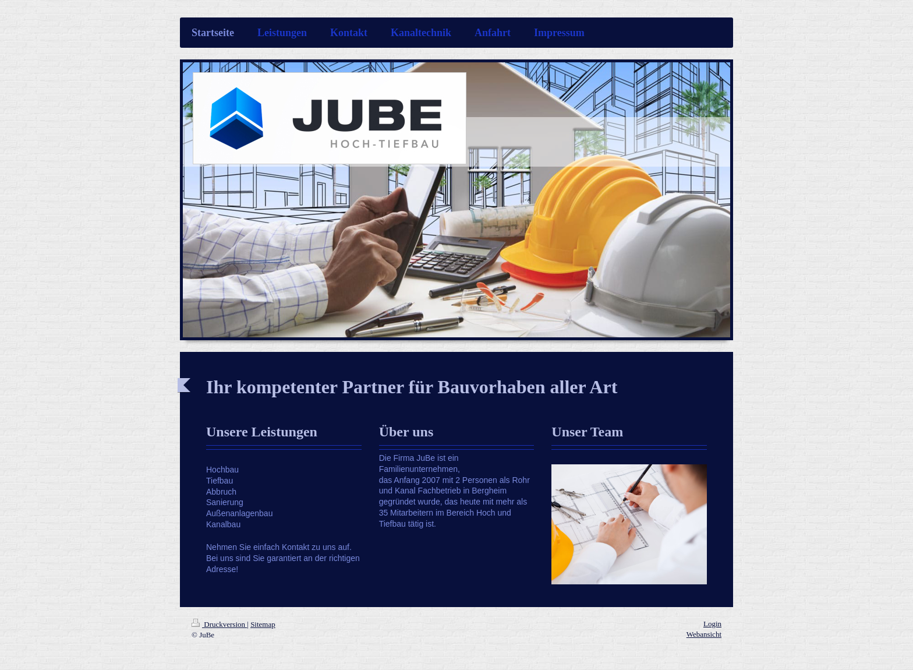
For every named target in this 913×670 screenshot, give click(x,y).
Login (712, 623)
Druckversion (219, 624)
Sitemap (262, 624)
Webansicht (703, 634)
